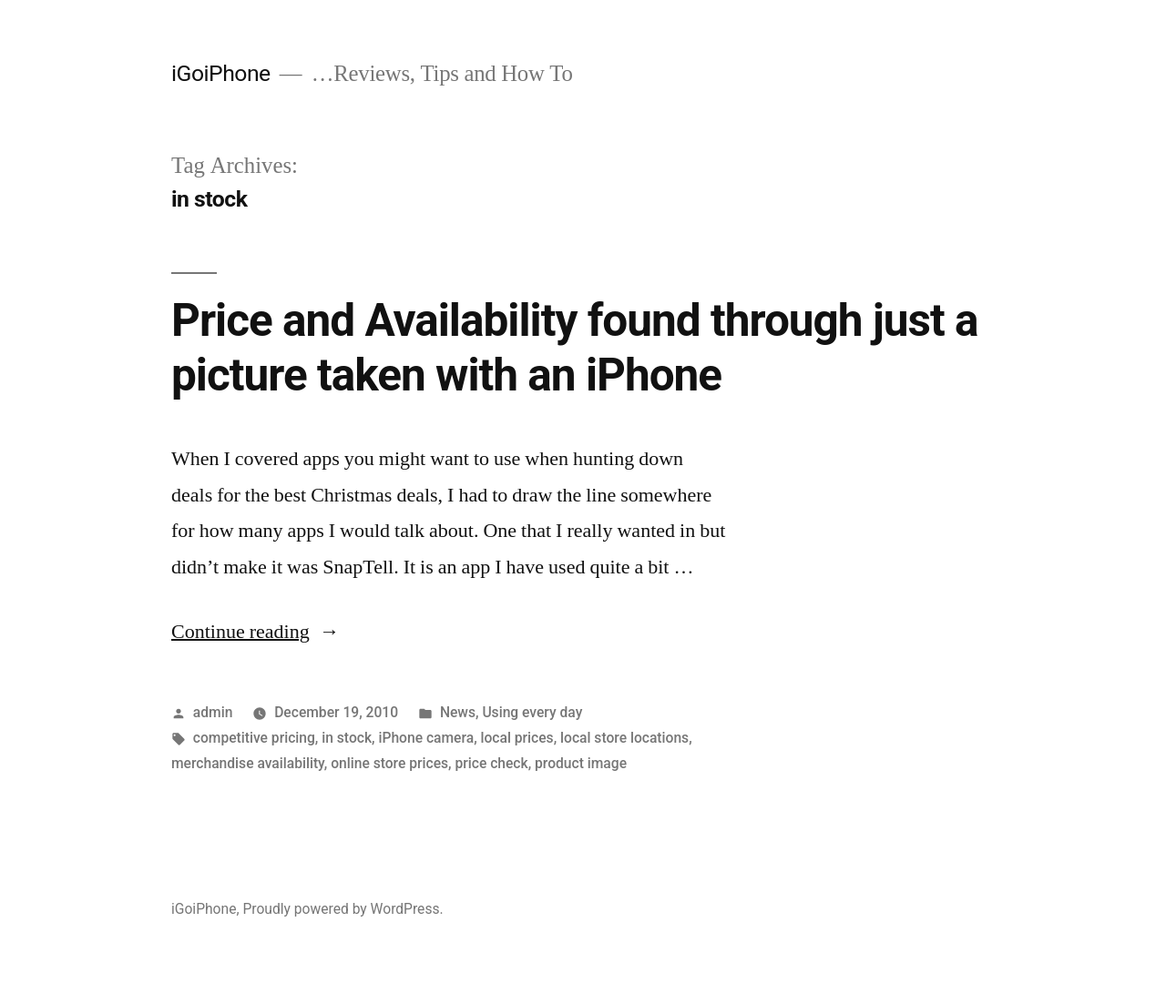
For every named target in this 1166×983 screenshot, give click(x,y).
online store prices (389, 763)
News (458, 712)
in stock (347, 737)
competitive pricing (254, 737)
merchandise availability (247, 763)
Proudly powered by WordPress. (342, 908)
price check (491, 763)
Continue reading (255, 631)
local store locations (624, 737)
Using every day (532, 712)
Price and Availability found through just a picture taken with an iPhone (574, 347)
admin (213, 712)
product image (581, 763)
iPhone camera (426, 737)
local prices (517, 737)
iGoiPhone (221, 73)
